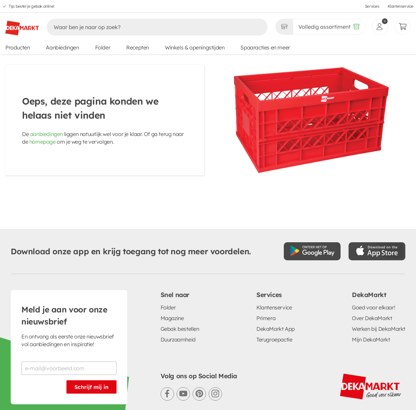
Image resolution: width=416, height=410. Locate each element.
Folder (103, 47)
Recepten (137, 47)
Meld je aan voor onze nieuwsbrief (64, 315)
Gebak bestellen (180, 328)
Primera (265, 318)
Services (372, 6)
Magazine (172, 318)
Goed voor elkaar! (373, 307)
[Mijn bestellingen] (403, 27)
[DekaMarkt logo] (22, 25)
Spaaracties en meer (265, 47)
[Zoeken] (150, 27)
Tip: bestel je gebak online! (31, 6)
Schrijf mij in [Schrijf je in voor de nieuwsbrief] (91, 387)
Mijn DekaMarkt (371, 339)
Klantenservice (400, 6)
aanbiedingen (46, 134)
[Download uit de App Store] (377, 251)
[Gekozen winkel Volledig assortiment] (284, 27)
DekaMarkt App (275, 328)
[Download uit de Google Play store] (312, 251)
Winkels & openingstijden (194, 47)
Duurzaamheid (178, 339)
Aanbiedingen (62, 47)
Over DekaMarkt (372, 318)
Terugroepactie (274, 339)
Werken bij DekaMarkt (378, 328)
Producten (17, 47)
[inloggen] (380, 27)
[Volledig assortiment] (329, 27)
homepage (42, 141)
